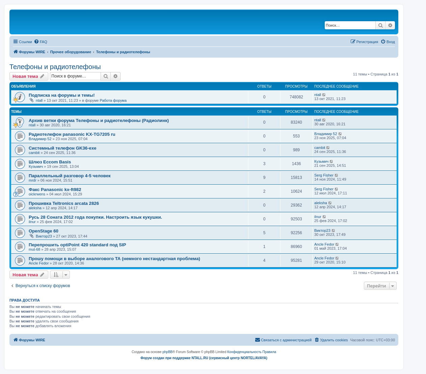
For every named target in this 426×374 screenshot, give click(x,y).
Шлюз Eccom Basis (50, 161)
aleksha (35, 208)
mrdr (32, 180)
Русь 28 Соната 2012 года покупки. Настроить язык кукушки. (95, 217)
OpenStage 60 (43, 230)
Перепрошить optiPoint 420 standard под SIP (77, 244)
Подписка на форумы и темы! (62, 95)
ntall (39, 100)
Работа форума (113, 100)
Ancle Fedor (324, 244)
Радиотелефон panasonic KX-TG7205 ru (72, 134)
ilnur (32, 222)
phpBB (167, 352)
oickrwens (37, 194)
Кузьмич (36, 166)
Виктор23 (44, 236)
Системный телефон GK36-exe (63, 148)
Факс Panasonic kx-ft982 (55, 189)
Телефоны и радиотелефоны (55, 66)
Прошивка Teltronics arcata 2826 (64, 203)
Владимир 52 (40, 139)
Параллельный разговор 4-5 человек (70, 175)
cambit (34, 153)
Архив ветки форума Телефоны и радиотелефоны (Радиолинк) (99, 120)
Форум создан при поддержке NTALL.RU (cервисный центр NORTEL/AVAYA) (203, 358)
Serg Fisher (324, 175)
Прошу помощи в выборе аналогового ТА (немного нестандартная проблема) (114, 258)
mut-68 (34, 249)
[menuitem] (40, 42)
